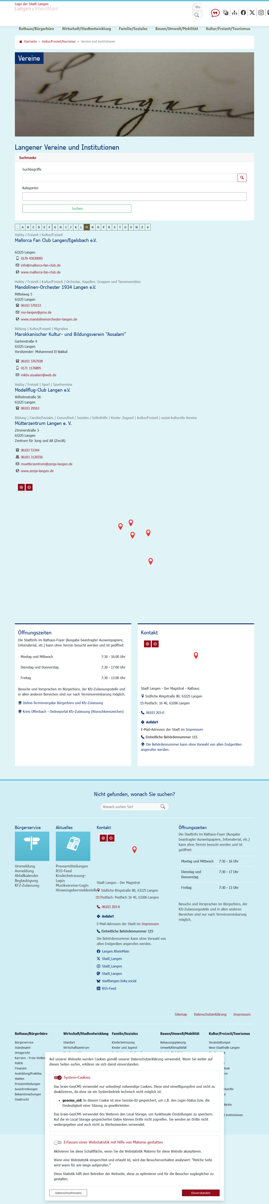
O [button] (98, 227)
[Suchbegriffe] (130, 178)
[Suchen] (76, 208)
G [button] (55, 227)
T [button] (120, 227)
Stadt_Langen (112, 958)
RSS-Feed (109, 988)
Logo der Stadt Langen (31, 4)
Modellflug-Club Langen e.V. (42, 390)
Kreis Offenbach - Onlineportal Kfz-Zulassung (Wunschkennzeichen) (73, 711)
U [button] (125, 227)
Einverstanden (200, 1193)
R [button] (109, 227)
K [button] (76, 227)
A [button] (22, 227)
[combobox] (134, 196)
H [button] (61, 227)
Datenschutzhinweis (68, 1193)
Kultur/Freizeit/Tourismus (59, 41)
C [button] (33, 227)
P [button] (104, 227)
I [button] (65, 227)
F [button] (49, 227)
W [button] (136, 227)
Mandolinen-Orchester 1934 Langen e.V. (55, 287)
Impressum (194, 729)
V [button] (131, 227)
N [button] (93, 227)
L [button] (81, 227)
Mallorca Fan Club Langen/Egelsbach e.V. (56, 240)
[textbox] (31, 196)
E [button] (44, 227)
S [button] (115, 227)
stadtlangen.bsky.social (119, 981)
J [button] (70, 227)
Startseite (30, 41)
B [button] (28, 227)
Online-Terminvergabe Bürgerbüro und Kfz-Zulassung (63, 703)
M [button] (87, 227)
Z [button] (142, 227)
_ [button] (17, 227)
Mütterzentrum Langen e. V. (43, 423)
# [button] (148, 227)
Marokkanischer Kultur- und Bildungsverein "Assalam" (70, 334)
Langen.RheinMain (115, 951)
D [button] (39, 227)
